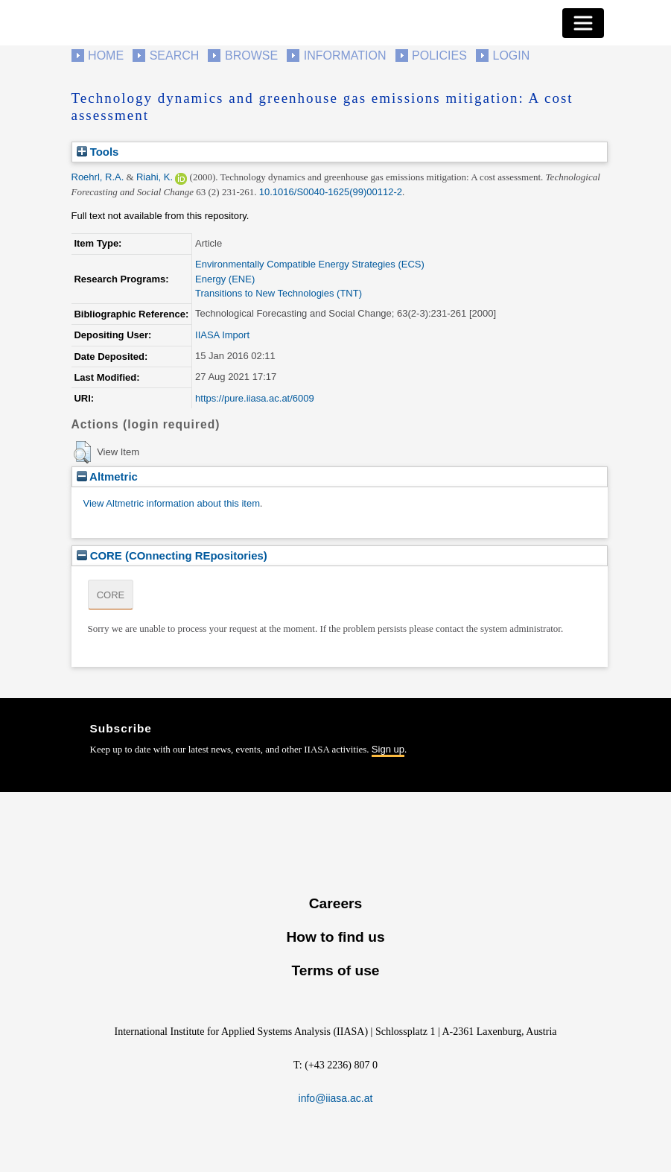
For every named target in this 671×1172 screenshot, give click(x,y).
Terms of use (335, 970)
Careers (335, 903)
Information (345, 55)
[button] (82, 452)
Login (511, 55)
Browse (251, 55)
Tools (98, 151)
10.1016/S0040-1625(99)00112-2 (330, 191)
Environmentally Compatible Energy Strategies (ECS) (309, 264)
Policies (439, 55)
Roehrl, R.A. (97, 177)
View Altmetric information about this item (171, 503)
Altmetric (107, 476)
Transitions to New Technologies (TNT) (278, 293)
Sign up (388, 749)
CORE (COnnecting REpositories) (172, 555)
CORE (111, 595)
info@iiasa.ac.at (336, 1098)
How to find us (335, 937)
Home (106, 55)
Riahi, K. (154, 177)
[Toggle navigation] (583, 23)
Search (175, 55)
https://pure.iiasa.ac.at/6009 (254, 398)
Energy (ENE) (225, 279)
